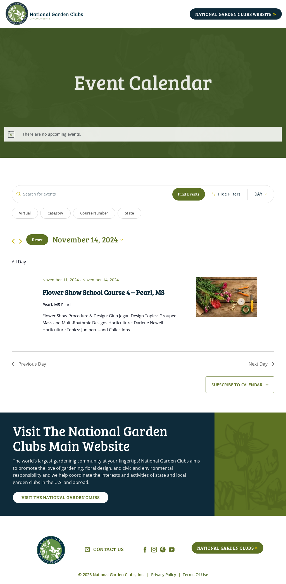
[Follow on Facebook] (145, 550)
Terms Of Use (195, 574)
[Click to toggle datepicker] (88, 239)
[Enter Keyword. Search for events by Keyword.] (92, 194)
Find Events (188, 194)
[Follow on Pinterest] (163, 550)
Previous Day (29, 364)
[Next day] (20, 241)
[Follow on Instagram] (154, 550)
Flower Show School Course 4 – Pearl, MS (103, 292)
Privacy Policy (164, 574)
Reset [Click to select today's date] (37, 239)
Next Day (261, 364)
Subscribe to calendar (236, 384)
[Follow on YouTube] (172, 550)
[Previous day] (13, 241)
